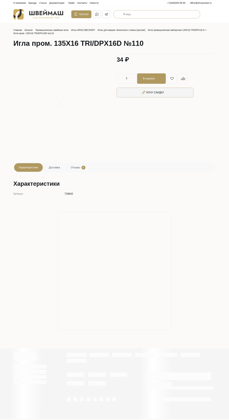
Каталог (29, 30)
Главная (17, 30)
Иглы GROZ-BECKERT (83, 30)
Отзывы (83, 168)
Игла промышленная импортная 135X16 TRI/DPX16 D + (177, 30)
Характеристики (29, 168)
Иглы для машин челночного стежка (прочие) (121, 30)
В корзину (152, 78)
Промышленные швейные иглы (52, 30)
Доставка (57, 168)
